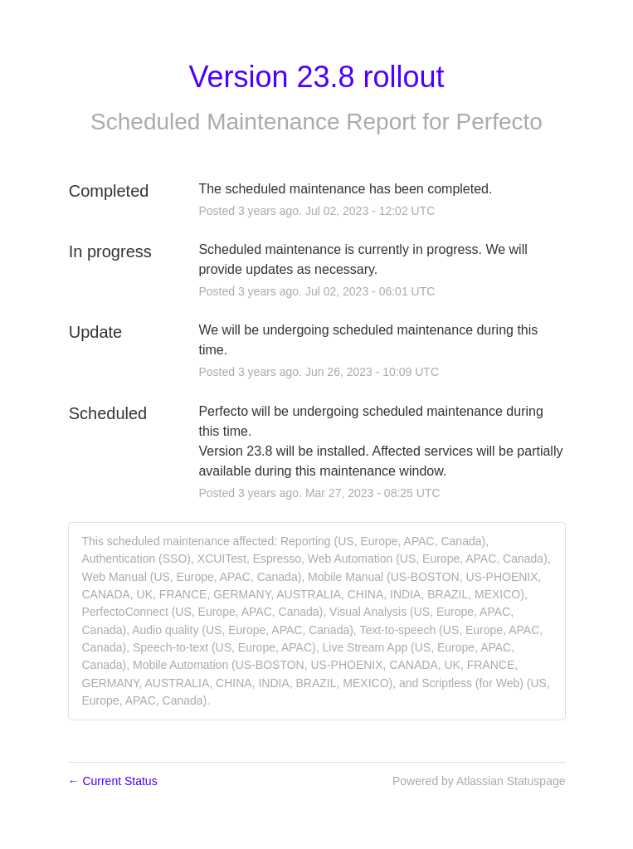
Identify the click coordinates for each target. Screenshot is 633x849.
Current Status (113, 781)
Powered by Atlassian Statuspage (479, 781)
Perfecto (499, 121)
